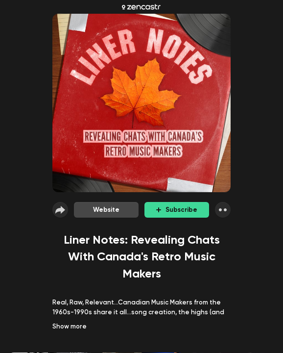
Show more (69, 326)
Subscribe (176, 209)
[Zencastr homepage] (141, 7)
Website (106, 209)
